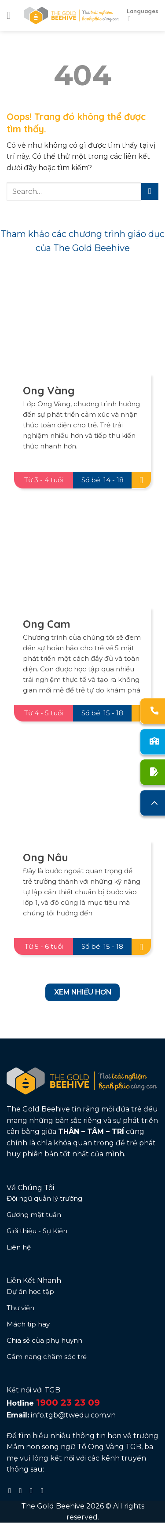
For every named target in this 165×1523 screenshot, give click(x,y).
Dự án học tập (30, 1291)
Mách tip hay (28, 1324)
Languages (142, 15)
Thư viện (20, 1308)
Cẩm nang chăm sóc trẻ (47, 1356)
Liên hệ (19, 1247)
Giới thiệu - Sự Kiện (37, 1231)
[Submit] (149, 191)
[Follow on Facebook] (11, 1490)
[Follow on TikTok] (33, 1490)
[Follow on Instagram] (22, 1490)
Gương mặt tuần (34, 1214)
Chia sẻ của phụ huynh (44, 1340)
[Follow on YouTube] (44, 1490)
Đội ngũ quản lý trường (44, 1198)
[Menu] (12, 15)
